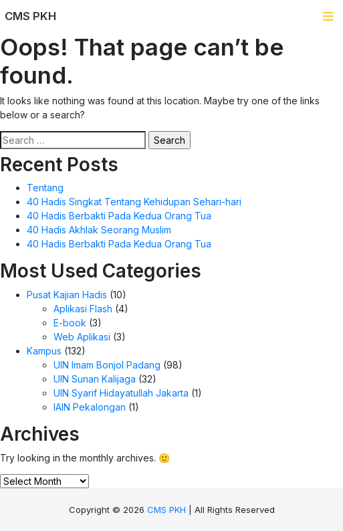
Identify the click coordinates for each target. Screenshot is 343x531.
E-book (69, 322)
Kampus (44, 350)
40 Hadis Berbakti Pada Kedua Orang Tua (119, 215)
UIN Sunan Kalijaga (94, 379)
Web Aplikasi (81, 336)
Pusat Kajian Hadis (67, 294)
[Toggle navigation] (328, 16)
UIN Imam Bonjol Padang (106, 364)
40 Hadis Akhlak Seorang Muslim (99, 229)
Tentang (45, 187)
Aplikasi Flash (82, 308)
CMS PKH (166, 509)
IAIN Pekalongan (89, 407)
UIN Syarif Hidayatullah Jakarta (121, 393)
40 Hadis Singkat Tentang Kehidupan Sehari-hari (134, 201)
